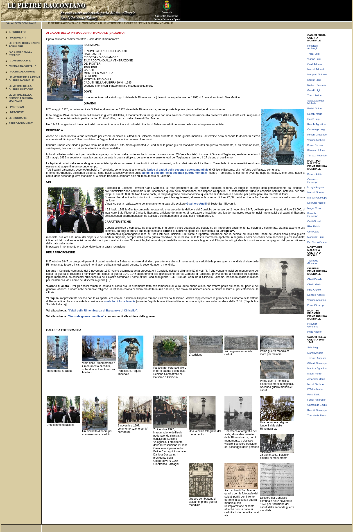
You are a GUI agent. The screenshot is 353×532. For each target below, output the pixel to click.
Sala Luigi (312, 347)
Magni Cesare (315, 208)
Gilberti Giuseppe (317, 363)
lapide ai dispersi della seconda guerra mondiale (174, 172)
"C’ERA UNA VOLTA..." (22, 66)
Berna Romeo (315, 145)
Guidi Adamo (314, 64)
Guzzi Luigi (313, 90)
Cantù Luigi (313, 119)
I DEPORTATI (16, 112)
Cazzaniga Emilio (317, 405)
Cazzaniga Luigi (316, 129)
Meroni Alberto (315, 192)
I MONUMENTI (17, 37)
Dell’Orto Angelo (316, 202)
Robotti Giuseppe (317, 410)
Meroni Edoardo (316, 69)
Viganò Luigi (314, 59)
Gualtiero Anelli (196, 203)
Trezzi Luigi (313, 53)
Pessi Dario (313, 394)
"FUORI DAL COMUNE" (23, 71)
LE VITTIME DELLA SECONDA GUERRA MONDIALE (21, 98)
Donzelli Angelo (316, 294)
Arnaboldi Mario (316, 379)
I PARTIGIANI (17, 107)
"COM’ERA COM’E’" (21, 60)
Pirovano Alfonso (316, 150)
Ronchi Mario (314, 114)
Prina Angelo (314, 331)
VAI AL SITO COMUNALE (21, 23)
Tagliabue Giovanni (312, 262)
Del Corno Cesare (317, 242)
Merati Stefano (315, 384)
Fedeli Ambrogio (316, 399)
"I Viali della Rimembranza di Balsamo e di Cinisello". (103, 310)
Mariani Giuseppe (317, 197)
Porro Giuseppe (316, 305)
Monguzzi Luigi (315, 237)
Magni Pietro (314, 373)
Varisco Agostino (316, 300)
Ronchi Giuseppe (317, 134)
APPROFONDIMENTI (21, 123)
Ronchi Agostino (316, 124)
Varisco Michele (316, 140)
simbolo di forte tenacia (120, 301)
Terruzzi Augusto (316, 358)
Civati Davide (314, 279)
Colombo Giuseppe (312, 180)
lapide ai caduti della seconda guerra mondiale (177, 169)
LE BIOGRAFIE (18, 118)
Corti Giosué (314, 221)
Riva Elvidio (313, 226)
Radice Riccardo (316, 85)
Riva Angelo (314, 289)
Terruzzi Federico (317, 155)
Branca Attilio (314, 174)
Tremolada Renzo (317, 415)
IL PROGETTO (17, 32)
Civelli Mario (314, 284)
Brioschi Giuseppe (312, 214)
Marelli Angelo (315, 353)
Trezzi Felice (314, 95)
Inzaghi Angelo (315, 187)
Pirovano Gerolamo (312, 325)
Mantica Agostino (316, 368)
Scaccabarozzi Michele (315, 102)
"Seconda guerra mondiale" (86, 316)
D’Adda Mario (315, 389)
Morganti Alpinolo (317, 74)
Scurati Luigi (314, 80)
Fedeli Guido (314, 108)
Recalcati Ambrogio (312, 47)
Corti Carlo (313, 231)
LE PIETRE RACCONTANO (62, 23)
